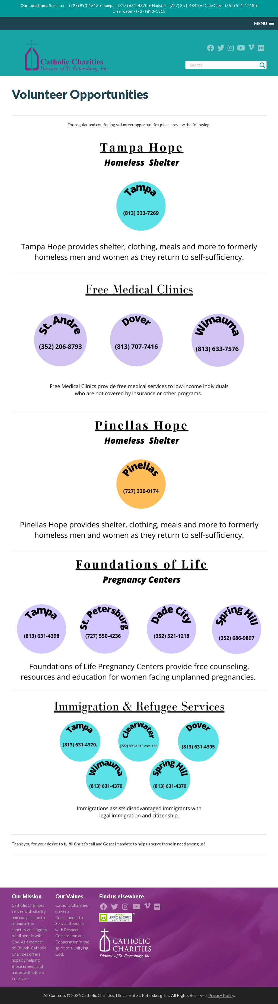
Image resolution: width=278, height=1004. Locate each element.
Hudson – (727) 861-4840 (175, 5)
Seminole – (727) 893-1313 (73, 5)
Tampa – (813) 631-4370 (125, 5)
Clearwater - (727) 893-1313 (139, 11)
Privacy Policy (221, 995)
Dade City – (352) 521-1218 (228, 5)
